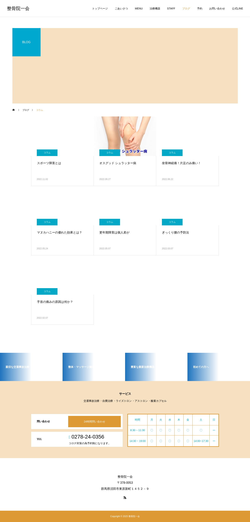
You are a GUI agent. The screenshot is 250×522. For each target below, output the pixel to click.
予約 (199, 8)
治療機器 (155, 8)
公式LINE (237, 8)
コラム (47, 152)
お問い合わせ (217, 8)
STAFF (171, 8)
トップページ (100, 8)
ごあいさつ (121, 8)
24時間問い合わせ (94, 421)
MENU (139, 8)
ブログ (186, 8)
